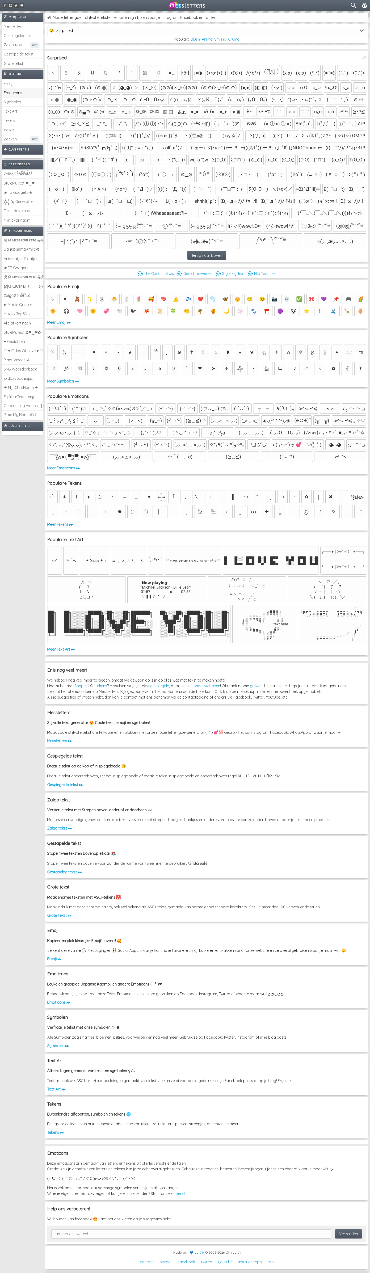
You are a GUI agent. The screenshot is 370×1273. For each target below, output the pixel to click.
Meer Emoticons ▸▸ (63, 468)
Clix (201, 1252)
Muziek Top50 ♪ (17, 314)
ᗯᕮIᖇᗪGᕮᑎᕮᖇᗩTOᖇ (21, 249)
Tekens (10, 120)
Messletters (14, 26)
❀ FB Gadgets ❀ (18, 192)
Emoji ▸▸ (54, 959)
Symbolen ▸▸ (58, 1045)
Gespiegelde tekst (19, 35)
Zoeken (10, 139)
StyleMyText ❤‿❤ (19, 183)
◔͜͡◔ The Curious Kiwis (155, 273)
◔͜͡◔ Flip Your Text (262, 273)
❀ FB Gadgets (16, 268)
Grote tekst (13, 63)
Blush (195, 39)
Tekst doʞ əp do (18, 210)
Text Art (10, 111)
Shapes (81, 685)
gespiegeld (159, 685)
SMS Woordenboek (20, 369)
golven (255, 685)
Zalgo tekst (14, 44)
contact (147, 1262)
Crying (234, 39)
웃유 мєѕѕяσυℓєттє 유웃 (23, 240)
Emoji (8, 83)
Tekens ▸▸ (55, 1132)
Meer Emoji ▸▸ (59, 322)
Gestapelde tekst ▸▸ (64, 872)
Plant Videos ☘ (17, 360)
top (271, 1262)
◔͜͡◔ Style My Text (229, 273)
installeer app (250, 1262)
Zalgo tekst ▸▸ (59, 828)
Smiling (220, 39)
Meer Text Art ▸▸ (61, 649)
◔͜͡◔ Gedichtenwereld (194, 273)
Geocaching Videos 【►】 (23, 405)
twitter (206, 1262)
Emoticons (13, 92)
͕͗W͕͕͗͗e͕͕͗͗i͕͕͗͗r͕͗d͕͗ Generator (18, 201)
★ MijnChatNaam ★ (21, 387)
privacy (166, 1262)
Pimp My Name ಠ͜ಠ (20, 414)
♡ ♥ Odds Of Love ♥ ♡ (23, 350)
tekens (101, 685)
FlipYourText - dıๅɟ (19, 396)
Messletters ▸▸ (59, 740)
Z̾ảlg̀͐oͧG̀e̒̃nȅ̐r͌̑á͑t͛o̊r (18, 295)
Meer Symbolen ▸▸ (63, 381)
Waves (10, 129)
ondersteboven (206, 685)
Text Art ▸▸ (56, 1089)
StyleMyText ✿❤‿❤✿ (22, 332)
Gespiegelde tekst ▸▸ (65, 784)
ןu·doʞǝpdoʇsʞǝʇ (18, 378)
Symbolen (12, 102)
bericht (182, 1193)
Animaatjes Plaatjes (21, 258)
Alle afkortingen (17, 323)
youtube (225, 1262)
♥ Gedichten (14, 341)
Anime (207, 39)
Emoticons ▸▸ (58, 1002)
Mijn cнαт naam (17, 220)
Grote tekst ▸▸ (59, 915)
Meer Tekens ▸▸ (60, 524)
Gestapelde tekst (19, 54)
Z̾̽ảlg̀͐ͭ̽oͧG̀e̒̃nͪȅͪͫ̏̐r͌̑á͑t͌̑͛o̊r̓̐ (18, 174)
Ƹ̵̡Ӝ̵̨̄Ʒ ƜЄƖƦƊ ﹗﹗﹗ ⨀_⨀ (23, 286)
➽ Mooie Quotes (18, 304)
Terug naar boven (206, 255)
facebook (186, 1262)
